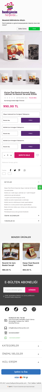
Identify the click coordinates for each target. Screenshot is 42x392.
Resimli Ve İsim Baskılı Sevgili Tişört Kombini (9, 264)
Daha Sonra (22, 29)
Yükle (30, 120)
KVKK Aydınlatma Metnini (13, 295)
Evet (34, 29)
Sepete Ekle (24, 155)
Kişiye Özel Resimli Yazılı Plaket (31, 264)
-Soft (9, 386)
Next (37, 258)
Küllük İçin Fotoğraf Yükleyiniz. (13, 127)
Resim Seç (10, 120)
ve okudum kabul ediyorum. (19, 296)
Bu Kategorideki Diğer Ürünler (14, 100)
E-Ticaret (15, 386)
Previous (4, 258)
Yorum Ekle (32, 98)
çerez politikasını (28, 295)
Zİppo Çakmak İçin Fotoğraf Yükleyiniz (16, 114)
